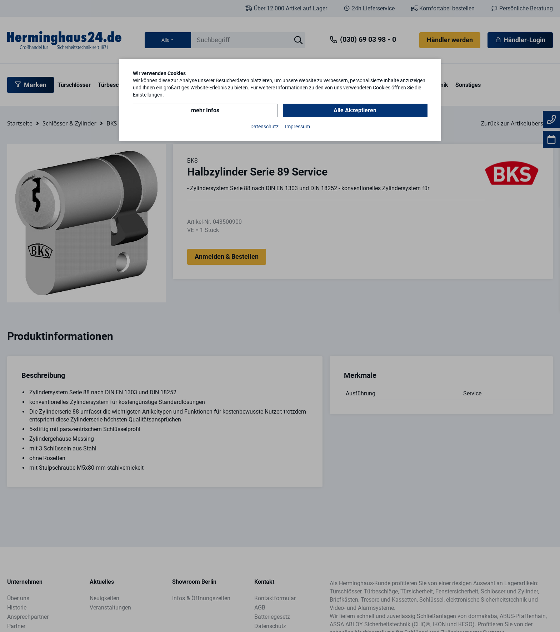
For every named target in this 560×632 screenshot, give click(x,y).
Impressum (297, 126)
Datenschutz (264, 126)
